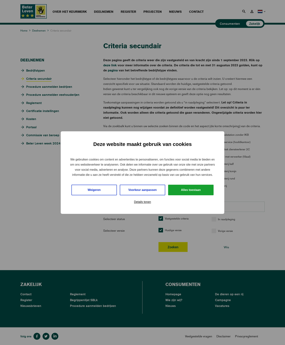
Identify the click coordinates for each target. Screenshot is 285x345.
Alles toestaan (191, 189)
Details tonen (142, 201)
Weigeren (94, 189)
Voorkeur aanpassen (142, 189)
